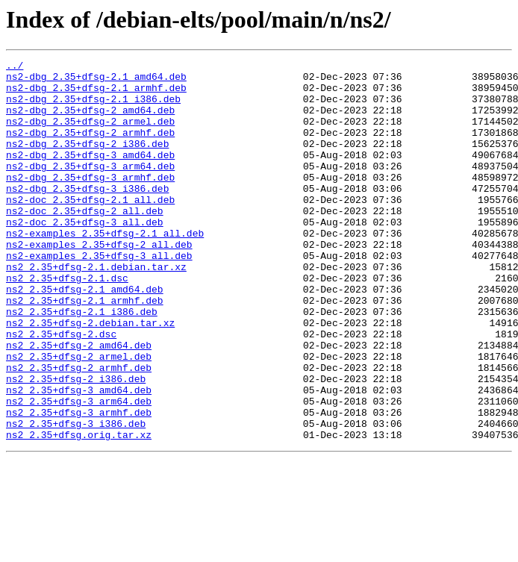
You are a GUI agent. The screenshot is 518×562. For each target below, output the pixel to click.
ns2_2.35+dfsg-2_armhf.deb (79, 430)
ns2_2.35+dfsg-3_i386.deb (76, 497)
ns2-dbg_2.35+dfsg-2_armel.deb (90, 134)
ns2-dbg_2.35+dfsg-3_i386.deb (87, 215)
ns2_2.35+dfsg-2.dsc (61, 389)
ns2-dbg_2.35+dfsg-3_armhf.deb (90, 201)
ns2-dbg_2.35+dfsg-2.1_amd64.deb (96, 80)
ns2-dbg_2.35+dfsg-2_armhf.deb (90, 147)
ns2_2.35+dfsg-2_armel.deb (79, 416)
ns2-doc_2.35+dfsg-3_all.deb (84, 255)
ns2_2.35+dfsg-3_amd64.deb (79, 456)
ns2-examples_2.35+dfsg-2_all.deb (99, 282)
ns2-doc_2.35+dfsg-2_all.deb (84, 242)
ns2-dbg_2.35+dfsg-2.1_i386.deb (93, 107)
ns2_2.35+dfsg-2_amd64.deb (79, 403)
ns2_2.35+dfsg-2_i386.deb (76, 443)
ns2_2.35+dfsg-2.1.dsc (67, 322)
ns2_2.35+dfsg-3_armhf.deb (79, 483)
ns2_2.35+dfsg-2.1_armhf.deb (84, 349)
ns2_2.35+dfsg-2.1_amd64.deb (84, 336)
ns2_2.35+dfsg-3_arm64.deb (79, 470)
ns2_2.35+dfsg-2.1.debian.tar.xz (96, 309)
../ (14, 67)
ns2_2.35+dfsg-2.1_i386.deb (81, 362)
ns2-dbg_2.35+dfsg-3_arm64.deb (90, 188)
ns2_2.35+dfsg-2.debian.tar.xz (90, 376)
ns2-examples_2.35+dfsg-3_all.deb (99, 295)
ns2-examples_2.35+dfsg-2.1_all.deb (105, 268)
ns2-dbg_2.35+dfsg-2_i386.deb (87, 161)
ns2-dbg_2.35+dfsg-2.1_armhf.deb (96, 94)
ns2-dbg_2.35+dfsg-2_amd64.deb (90, 121)
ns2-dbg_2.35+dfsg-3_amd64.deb (90, 174)
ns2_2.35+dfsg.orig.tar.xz (79, 510)
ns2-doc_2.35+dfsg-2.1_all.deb (90, 228)
